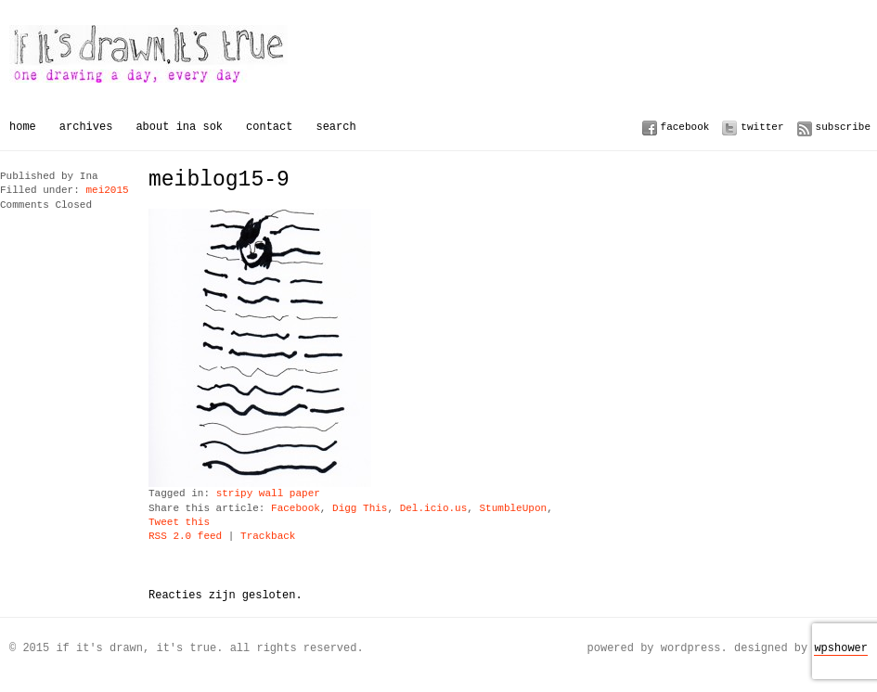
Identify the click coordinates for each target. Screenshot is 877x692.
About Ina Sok (179, 127)
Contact (269, 127)
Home (22, 127)
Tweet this (179, 523)
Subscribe (843, 127)
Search (335, 127)
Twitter (762, 127)
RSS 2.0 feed (185, 537)
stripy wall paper (268, 494)
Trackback (267, 537)
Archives (86, 127)
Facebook (685, 127)
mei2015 (106, 191)
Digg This (359, 509)
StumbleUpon (513, 509)
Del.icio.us (434, 509)
